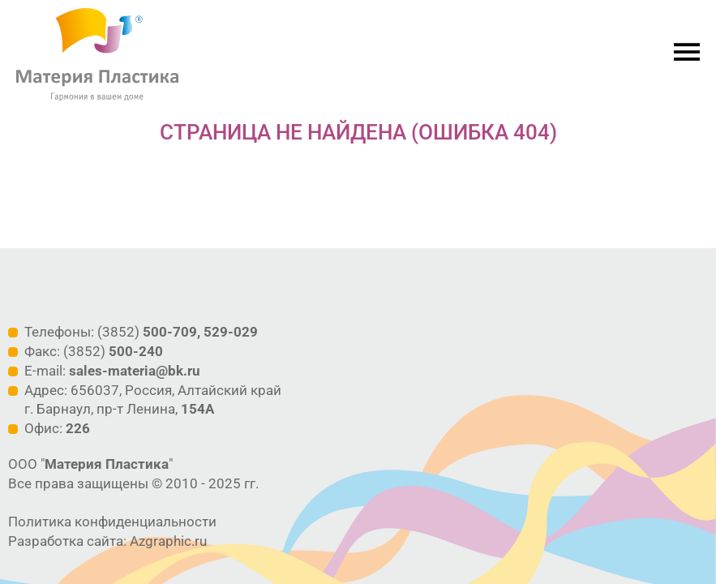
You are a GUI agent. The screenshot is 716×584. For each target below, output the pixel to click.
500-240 (136, 351)
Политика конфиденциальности (112, 521)
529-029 (231, 332)
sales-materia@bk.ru (134, 371)
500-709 (170, 332)
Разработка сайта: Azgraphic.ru (107, 541)
